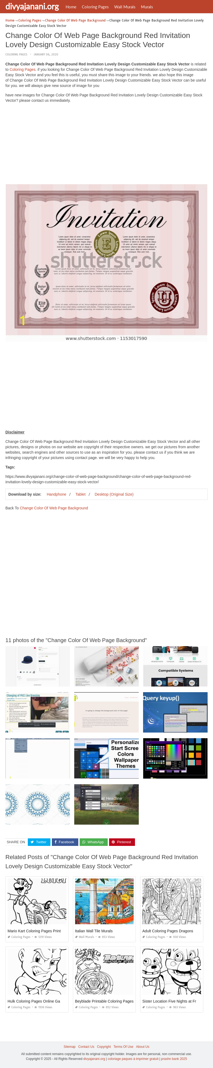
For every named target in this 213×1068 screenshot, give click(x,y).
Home (71, 6)
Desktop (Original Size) (114, 494)
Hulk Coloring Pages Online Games (37, 1001)
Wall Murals (125, 6)
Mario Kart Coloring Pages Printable (38, 931)
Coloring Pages (95, 6)
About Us (142, 1047)
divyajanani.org (32, 6)
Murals (147, 6)
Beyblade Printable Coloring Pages (104, 1001)
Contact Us (86, 1047)
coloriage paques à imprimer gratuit (133, 1059)
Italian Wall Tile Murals (94, 931)
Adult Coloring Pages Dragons (167, 931)
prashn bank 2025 (174, 1059)
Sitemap (70, 1047)
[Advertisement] (106, 145)
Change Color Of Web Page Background (54, 508)
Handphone (56, 494)
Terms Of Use (123, 1047)
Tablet (80, 494)
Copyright (104, 1047)
